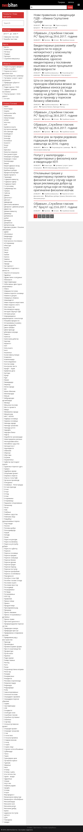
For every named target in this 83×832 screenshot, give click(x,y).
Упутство (7, 783)
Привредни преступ (11, 631)
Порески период (10, 567)
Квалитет (7, 343)
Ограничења (8, 460)
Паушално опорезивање (13, 503)
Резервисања (9, 676)
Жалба (6, 248)
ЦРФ (5, 817)
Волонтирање (9, 168)
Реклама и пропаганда (12, 681)
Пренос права (9, 619)
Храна (6, 811)
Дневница (7, 214)
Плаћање (7, 512)
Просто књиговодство (12, 649)
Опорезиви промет (11, 473)
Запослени (8, 261)
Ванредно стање (10, 159)
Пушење (7, 656)
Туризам (7, 763)
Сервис (6, 704)
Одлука (6, 469)
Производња (9, 644)
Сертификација (9, 706)
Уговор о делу (9, 772)
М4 (5, 389)
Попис (6, 537)
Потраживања (9, 594)
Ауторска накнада (10, 129)
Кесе (6, 350)
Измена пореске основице (14, 293)
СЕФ (5, 708)
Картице (7, 341)
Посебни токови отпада (13, 580)
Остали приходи (10, 487)
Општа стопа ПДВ (11, 478)
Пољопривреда (9, 530)
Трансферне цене (10, 758)
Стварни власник (10, 740)
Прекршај (7, 610)
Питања (7, 52)
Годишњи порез (10, 184)
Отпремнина (8, 498)
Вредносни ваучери (11, 172)
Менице (7, 403)
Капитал (7, 337)
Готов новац (9, 186)
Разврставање (9, 660)
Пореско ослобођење (12, 574)
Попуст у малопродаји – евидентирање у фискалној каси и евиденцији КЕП (55, 158)
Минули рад (8, 414)
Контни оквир (9, 364)
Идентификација (10, 282)
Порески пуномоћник (12, 571)
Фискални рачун (39, 198)
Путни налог (8, 653)
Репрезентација (10, 683)
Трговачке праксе (10, 761)
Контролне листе (10, 366)
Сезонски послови (11, 694)
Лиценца (7, 384)
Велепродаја (9, 161)
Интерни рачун (9, 314)
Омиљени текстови (11, 37)
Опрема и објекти (10, 476)
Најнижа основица (11, 421)
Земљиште (8, 280)
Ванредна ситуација (11, 157)
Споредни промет (10, 729)
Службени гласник (68, 40)
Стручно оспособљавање (13, 749)
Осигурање (8, 482)
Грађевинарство (10, 188)
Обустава (7, 455)
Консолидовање (10, 362)
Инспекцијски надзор (12, 309)
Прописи (47, 40)
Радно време (9, 658)
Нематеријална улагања (13, 439)
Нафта (6, 435)
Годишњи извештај (11, 179)
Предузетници (9, 606)
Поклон (7, 526)
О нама (29, 828)
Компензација (9, 359)
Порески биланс (46, 107)
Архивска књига (10, 127)
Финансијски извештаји (42, 150)
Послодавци (8, 587)
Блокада (7, 138)
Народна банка (9, 432)
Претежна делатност (12, 621)
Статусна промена (11, 738)
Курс (5, 378)
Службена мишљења (51, 73)
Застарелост (9, 266)
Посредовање (9, 590)
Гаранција (7, 177)
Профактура (8, 651)
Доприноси (8, 223)
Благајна (7, 136)
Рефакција (8, 685)
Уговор (6, 770)
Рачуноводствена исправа (14, 669)
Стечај (6, 742)
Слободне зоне (9, 713)
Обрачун (7, 453)
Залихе (6, 255)
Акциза (6, 111)
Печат (6, 508)
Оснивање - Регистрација (13, 485)
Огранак (7, 457)
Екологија (7, 239)
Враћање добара (53, 196)
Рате (6, 665)
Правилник (8, 599)
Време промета (10, 175)
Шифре (6, 822)
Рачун (6, 667)
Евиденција (48, 28)
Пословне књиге (10, 583)
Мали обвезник (9, 391)
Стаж (6, 733)
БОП (5, 147)
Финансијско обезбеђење (13, 799)
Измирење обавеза (11, 298)
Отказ (6, 489)
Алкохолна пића (10, 113)
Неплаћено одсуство (11, 444)
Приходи (56, 107)
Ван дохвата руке (10, 154)
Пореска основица (11, 553)
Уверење (7, 765)
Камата (7, 334)
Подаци (7, 54)
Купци (6, 375)
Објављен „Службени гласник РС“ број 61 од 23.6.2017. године (55, 205)
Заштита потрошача (11, 273)
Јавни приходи (9, 330)
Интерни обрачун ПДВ (12, 312)
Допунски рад (9, 225)
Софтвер (7, 722)
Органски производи (11, 480)
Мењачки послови (11, 405)
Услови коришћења (49, 828)
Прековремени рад (11, 608)
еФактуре (7, 245)
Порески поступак (10, 569)
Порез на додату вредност (14, 67)
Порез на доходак (10, 539)
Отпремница (8, 501)
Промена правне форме (13, 647)
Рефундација (9, 688)
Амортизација (9, 118)
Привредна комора (11, 628)
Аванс (6, 106)
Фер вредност (66, 75)
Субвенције (8, 751)
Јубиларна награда (11, 332)
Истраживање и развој (12, 323)
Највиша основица (11, 419)
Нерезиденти (9, 448)
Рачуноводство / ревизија (61, 147)
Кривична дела (9, 371)
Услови (6, 790)
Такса (6, 754)
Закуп (6, 252)
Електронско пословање (13, 241)
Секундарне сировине (12, 697)
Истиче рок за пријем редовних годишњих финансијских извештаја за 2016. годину (55, 140)
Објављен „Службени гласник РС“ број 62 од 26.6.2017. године (55, 126)
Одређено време (10, 471)
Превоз (7, 603)
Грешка (62, 196)
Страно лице (8, 747)
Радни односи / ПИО (11, 87)
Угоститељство (10, 774)
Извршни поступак (11, 291)
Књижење (46, 75)
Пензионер (8, 505)
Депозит (7, 200)
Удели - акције (9, 776)
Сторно (7, 745)
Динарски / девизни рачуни (14, 207)
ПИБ (5, 510)
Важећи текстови (10, 39)
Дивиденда (8, 202)
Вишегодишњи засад (11, 166)
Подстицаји (8, 523)
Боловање (8, 141)
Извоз (6, 289)
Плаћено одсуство (11, 514)
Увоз (6, 767)
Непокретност (56, 75)
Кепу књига (8, 348)
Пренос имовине (10, 612)
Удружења (8, 779)
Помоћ (6, 533)
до (11, 34)
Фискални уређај (10, 808)
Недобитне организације (13, 437)
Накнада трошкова (11, 425)
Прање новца (9, 601)
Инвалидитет (9, 300)
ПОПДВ (54, 28)
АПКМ (6, 120)
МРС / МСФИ (9, 416)
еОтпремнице (9, 243)
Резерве (7, 674)
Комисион (7, 357)
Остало (56, 40)
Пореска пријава (10, 555)
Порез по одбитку (10, 549)
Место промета (10, 407)
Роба (6, 690)
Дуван (6, 232)
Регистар (7, 672)
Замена (7, 259)
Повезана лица (9, 517)
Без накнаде (8, 131)
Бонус (6, 145)
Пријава (61, 2)
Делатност (8, 198)
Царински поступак (11, 813)
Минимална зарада (11, 412)
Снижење (7, 719)
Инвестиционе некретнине (14, 302)
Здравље (7, 275)
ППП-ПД (7, 596)
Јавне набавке (9, 327)
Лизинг (6, 380)
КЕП (46, 168)
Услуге (6, 792)
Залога (6, 257)
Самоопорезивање (11, 692)
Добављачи (8, 216)
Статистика (8, 735)
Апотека (7, 122)
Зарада (6, 264)
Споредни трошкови (11, 731)
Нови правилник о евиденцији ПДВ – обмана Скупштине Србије (54, 18)
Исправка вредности (11, 321)
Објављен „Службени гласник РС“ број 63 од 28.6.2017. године (55, 113)
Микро (6, 410)
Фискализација (9, 802)
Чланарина (8, 820)
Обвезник (7, 451)
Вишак (6, 163)
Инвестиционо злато (12, 305)
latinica (71, 2)
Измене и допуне (10, 296)
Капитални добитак (11, 339)
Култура (7, 373)
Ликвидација (8, 382)
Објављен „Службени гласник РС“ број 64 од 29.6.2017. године (55, 34)
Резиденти (8, 678)
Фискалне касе (63, 168)
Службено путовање (11, 717)
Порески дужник (10, 562)
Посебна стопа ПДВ (11, 578)
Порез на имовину (11, 542)
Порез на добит (10, 69)
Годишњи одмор (10, 182)
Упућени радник (10, 786)
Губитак (7, 193)
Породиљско (9, 576)
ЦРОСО (7, 815)
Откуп (6, 492)
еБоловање (8, 234)
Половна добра (10, 528)
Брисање (7, 150)
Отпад (6, 494)
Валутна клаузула (10, 152)
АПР (74, 147)
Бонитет (7, 143)
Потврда (7, 592)
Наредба (7, 430)
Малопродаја (52, 168)
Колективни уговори (11, 355)
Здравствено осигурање (13, 277)
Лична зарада (9, 387)
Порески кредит (10, 564)
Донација (7, 220)
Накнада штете (9, 428)
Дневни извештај (10, 211)
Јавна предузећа (10, 325)
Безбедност (8, 134)
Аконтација (8, 109)
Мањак (6, 396)
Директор (7, 209)
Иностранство (9, 307)
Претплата (37, 828)
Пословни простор (11, 585)
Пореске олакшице (11, 558)
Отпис (6, 496)
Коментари (48, 25)
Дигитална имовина (11, 204)
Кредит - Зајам (9, 368)
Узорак (6, 781)
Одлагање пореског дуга (13, 466)
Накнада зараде (10, 423)
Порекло (7, 551)
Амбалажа (8, 116)
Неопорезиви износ (11, 441)
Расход (62, 107)
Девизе (6, 195)
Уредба (7, 788)
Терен (6, 756)
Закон (6, 250)
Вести (46, 147)
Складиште (8, 710)
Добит (6, 218)
